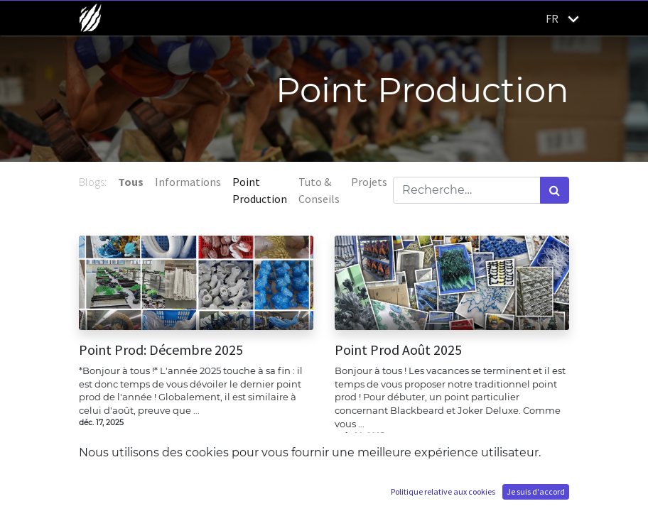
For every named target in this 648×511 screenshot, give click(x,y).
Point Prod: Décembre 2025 (161, 349)
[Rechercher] (554, 190)
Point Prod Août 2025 (398, 349)
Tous (131, 182)
